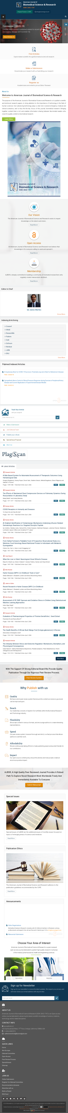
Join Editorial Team (11, 428)
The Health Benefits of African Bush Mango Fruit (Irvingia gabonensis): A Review (31, 629)
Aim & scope (6, 1049)
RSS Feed (5, 1093)
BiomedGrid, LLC (28, 1105)
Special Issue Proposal (12, 439)
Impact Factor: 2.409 (24, 12)
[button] (65, 37)
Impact (13, 754)
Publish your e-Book (11, 433)
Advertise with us (7, 1087)
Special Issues (6, 1061)
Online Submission (8, 1078)
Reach (13, 707)
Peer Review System (34, 677)
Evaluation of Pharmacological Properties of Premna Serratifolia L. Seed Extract (31, 615)
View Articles (9, 37)
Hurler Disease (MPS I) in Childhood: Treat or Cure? (21, 572)
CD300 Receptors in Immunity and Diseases (19, 508)
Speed (13, 730)
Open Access (6, 1055)
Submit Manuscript (34, 784)
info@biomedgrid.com (43, 12)
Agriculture (49, 977)
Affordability (16, 742)
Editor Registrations (14, 928)
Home (4, 1046)
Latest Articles (8, 465)
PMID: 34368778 (9, 378)
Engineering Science (19, 977)
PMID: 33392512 (9, 389)
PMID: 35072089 (9, 370)
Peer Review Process (9, 1058)
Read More (34, 225)
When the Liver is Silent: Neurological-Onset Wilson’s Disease (25, 558)
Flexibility (15, 718)
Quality (13, 695)
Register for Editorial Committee (12, 1081)
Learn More (9, 119)
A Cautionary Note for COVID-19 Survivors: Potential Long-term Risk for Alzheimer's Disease (34, 376)
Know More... (61, 314)
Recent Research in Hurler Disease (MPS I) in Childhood (23, 585)
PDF (56, 483)
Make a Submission (11, 423)
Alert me (7, 444)
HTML (62, 483)
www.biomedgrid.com (43, 1107)
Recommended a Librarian (10, 1084)
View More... (62, 358)
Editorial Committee (8, 1052)
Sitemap (5, 1064)
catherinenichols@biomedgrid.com (15, 1032)
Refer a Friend (6, 1090)
